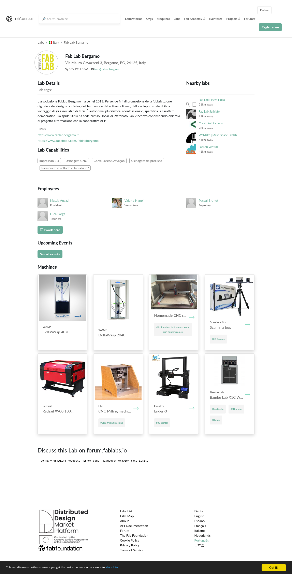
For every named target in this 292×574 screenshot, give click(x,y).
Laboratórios (133, 18)
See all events (50, 254)
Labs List (126, 511)
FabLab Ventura (209, 147)
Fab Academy (194, 18)
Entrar (264, 10)
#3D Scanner (218, 339)
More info (125, 568)
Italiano (199, 530)
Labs (41, 42)
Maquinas (163, 18)
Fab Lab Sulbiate (209, 111)
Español (199, 521)
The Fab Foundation (134, 535)
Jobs (177, 18)
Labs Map (127, 516)
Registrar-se (270, 27)
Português (201, 540)
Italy (54, 42)
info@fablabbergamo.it (108, 69)
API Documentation (134, 526)
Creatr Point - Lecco (211, 123)
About (124, 521)
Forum (249, 18)
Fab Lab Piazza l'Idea (212, 99)
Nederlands (202, 535)
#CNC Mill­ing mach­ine (111, 422)
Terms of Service (131, 550)
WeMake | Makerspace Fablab (218, 135)
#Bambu (216, 420)
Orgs (149, 18)
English (199, 516)
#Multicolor (218, 409)
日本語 (199, 545)
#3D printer (162, 422)
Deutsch (200, 511)
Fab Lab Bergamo (76, 42)
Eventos (215, 18)
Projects (233, 18)
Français (200, 526)
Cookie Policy (129, 540)
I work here (50, 230)
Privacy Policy (130, 545)
